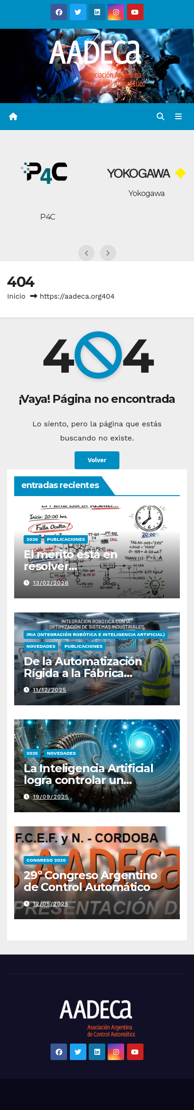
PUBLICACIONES (66, 539)
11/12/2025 (50, 689)
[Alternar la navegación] (178, 116)
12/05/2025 (50, 903)
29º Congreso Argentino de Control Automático (90, 881)
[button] (160, 116)
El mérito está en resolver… (71, 560)
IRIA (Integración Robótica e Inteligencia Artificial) (95, 634)
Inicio (16, 296)
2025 (32, 753)
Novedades (40, 646)
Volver (97, 460)
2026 (32, 539)
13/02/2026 (51, 582)
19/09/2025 (51, 796)
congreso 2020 (46, 860)
